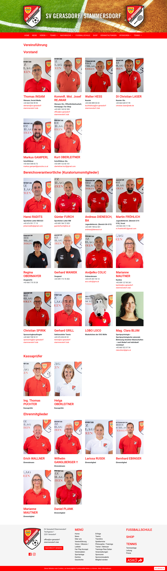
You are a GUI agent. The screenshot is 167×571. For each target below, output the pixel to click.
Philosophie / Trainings (104, 544)
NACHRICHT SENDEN (53, 548)
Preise (128, 553)
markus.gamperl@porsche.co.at (35, 166)
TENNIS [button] (137, 35)
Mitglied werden (101, 560)
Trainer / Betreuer (102, 547)
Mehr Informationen (104, 568)
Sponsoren (99, 554)
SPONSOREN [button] (124, 35)
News (77, 536)
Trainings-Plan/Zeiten (103, 549)
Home (77, 534)
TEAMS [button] (53, 35)
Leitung (129, 550)
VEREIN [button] (43, 35)
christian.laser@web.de (125, 106)
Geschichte (79, 560)
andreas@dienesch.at (93, 230)
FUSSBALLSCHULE (83, 35)
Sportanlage (79, 554)
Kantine (78, 557)
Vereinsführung (81, 542)
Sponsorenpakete (102, 557)
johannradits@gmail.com (33, 226)
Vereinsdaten (80, 552)
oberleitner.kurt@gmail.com (65, 166)
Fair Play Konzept (81, 549)
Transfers (99, 539)
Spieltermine (100, 542)
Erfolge (98, 534)
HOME (26, 35)
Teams (98, 536)
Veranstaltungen (101, 552)
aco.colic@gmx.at (92, 282)
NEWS (34, 35)
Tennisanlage (131, 548)
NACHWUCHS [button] (65, 35)
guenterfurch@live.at (62, 226)
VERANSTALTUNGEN (108, 35)
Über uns (78, 539)
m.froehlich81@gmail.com (126, 229)
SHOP (95, 35)
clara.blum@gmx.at (123, 350)
